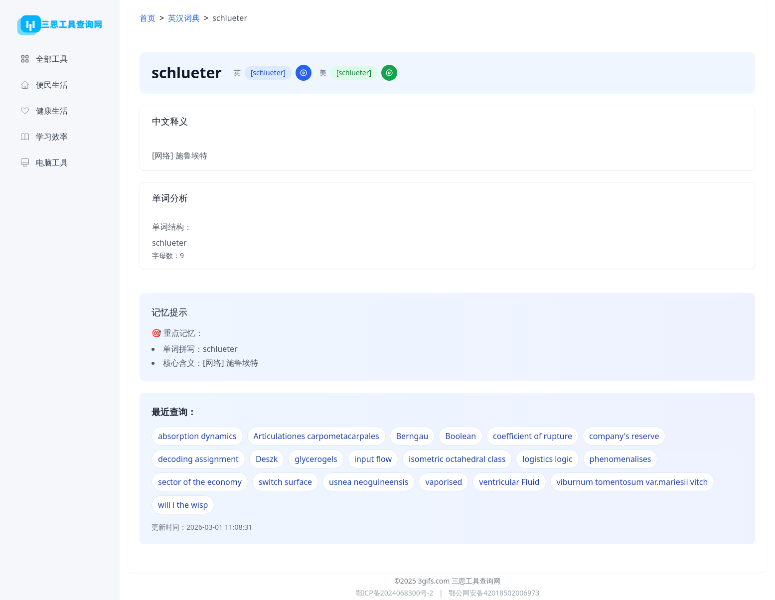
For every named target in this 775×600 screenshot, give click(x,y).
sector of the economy (200, 481)
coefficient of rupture (532, 436)
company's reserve (624, 436)
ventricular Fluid (509, 481)
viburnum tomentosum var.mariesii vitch (632, 481)
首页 (147, 17)
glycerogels (316, 458)
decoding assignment (198, 458)
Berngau (412, 436)
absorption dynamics (197, 436)
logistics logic (547, 458)
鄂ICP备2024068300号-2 (394, 593)
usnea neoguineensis (368, 481)
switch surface (285, 481)
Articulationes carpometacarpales (316, 436)
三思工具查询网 (476, 581)
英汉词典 (184, 17)
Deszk (267, 458)
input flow (373, 458)
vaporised (443, 481)
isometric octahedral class (457, 458)
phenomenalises (620, 458)
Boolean (460, 436)
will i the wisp (183, 504)
